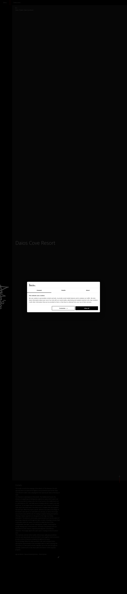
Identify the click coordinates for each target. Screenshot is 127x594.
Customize (63, 308)
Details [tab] (63, 290)
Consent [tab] (39, 290)
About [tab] (88, 290)
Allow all (86, 308)
